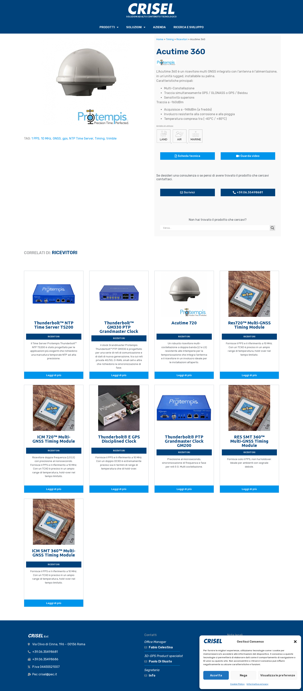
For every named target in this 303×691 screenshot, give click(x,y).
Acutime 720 (184, 322)
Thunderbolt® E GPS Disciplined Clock (119, 438)
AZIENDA (159, 27)
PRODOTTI (109, 27)
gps (65, 138)
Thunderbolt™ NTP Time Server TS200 (53, 324)
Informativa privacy (257, 684)
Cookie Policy (237, 684)
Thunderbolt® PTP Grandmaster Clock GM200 (184, 441)
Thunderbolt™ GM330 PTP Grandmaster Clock (119, 327)
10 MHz (46, 138)
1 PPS (35, 138)
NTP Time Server (81, 138)
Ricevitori (181, 39)
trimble (111, 138)
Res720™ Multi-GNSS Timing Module (249, 324)
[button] (295, 642)
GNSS (57, 138)
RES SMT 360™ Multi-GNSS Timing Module (249, 441)
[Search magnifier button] (272, 228)
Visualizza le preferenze (277, 675)
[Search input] (216, 228)
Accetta (216, 675)
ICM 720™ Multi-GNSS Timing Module (53, 438)
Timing (100, 138)
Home (159, 39)
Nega (243, 675)
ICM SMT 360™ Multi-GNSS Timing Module (53, 552)
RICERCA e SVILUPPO (189, 27)
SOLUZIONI (135, 27)
